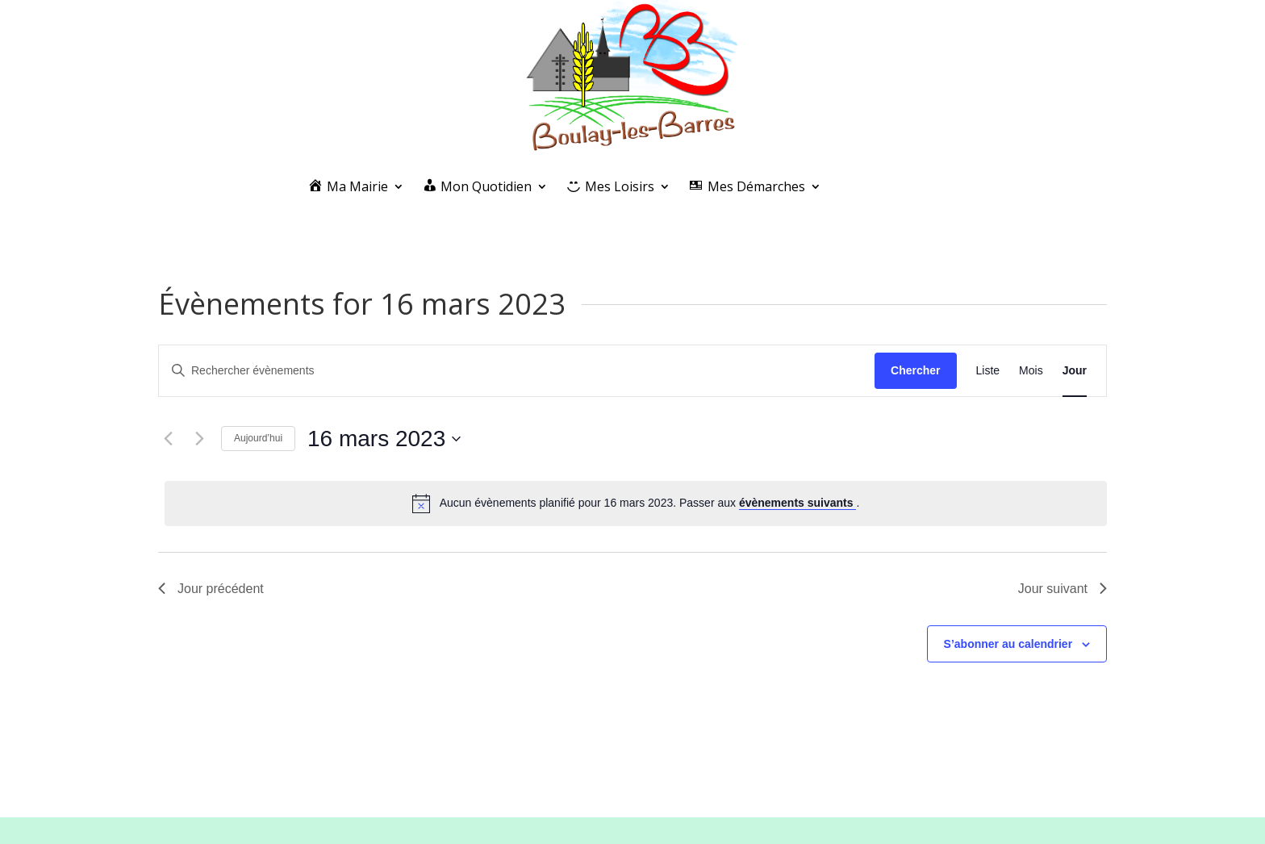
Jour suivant (1062, 588)
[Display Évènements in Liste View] (988, 370)
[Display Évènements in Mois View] (1031, 370)
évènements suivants (798, 502)
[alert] (636, 503)
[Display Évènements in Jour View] (1075, 370)
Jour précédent (211, 588)
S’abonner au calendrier (1008, 643)
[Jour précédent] (167, 439)
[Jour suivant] (199, 439)
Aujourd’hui (258, 438)
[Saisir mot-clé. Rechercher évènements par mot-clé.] (517, 370)
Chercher (915, 370)
